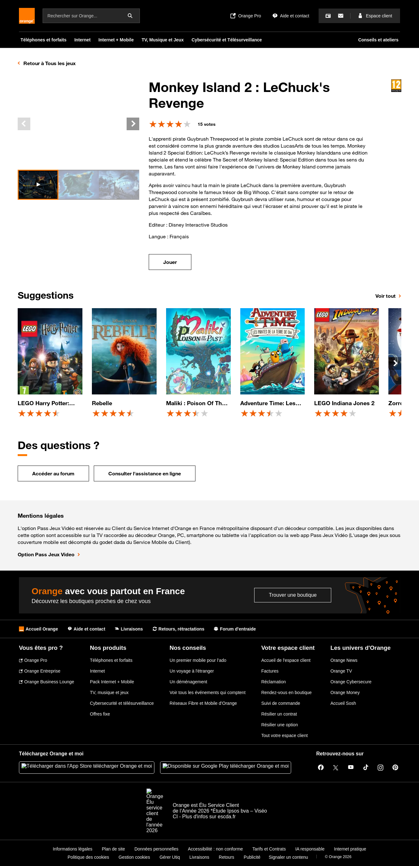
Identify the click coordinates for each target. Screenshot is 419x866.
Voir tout (385, 296)
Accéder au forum (53, 473)
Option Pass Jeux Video (46, 554)
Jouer (170, 262)
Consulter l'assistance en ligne (144, 473)
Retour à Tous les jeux (49, 63)
